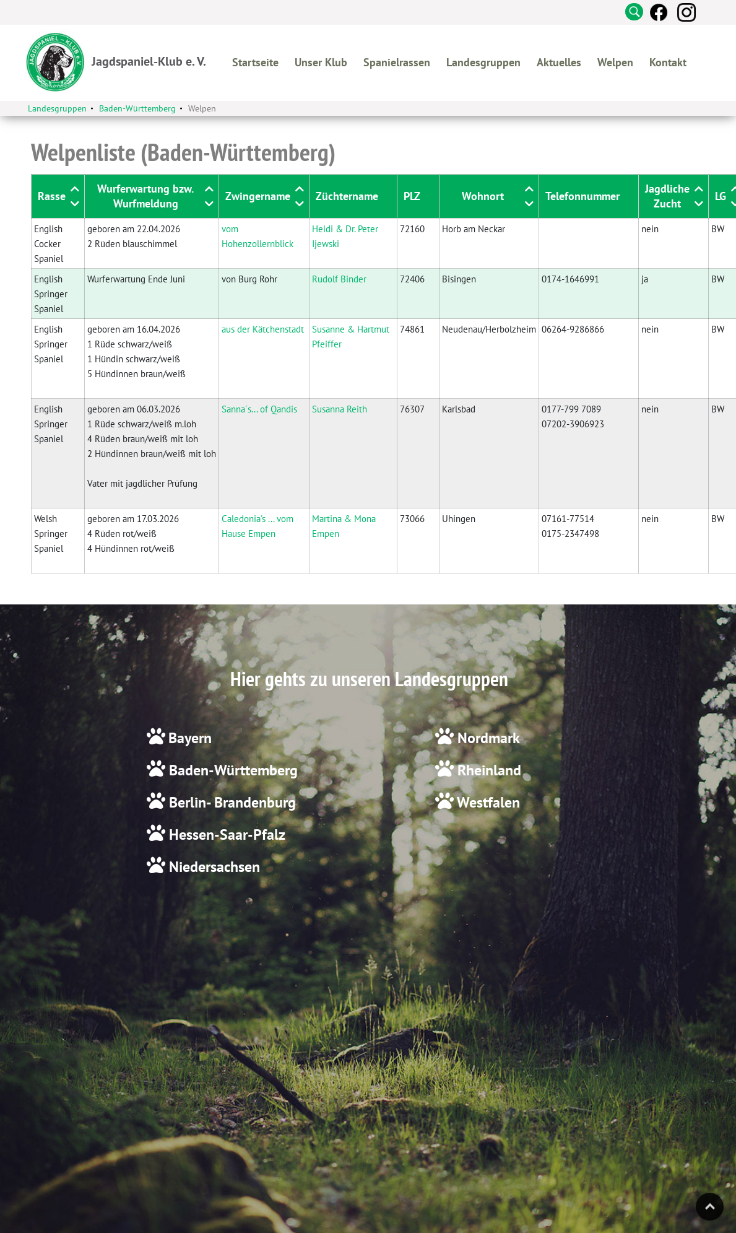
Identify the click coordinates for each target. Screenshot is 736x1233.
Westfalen (487, 802)
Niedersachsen (212, 866)
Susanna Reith (339, 409)
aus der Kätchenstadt (263, 329)
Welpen (615, 62)
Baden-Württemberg (231, 770)
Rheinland (487, 770)
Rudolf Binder (339, 278)
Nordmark (487, 737)
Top (710, 1207)
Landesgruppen (483, 62)
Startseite (255, 62)
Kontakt (667, 62)
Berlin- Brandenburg (230, 802)
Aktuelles (559, 62)
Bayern (190, 737)
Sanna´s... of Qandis (259, 409)
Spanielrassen (396, 62)
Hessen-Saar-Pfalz (225, 834)
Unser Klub (321, 62)
